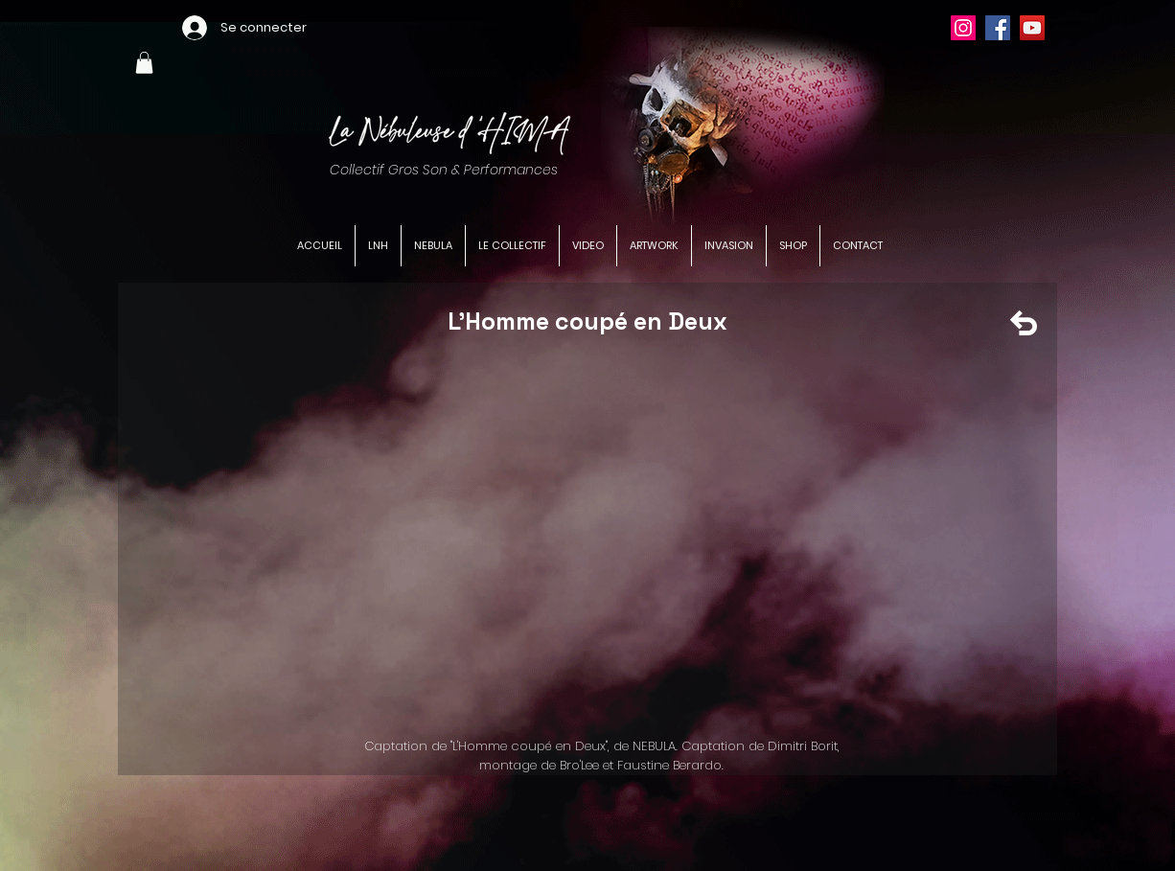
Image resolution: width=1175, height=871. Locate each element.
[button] (144, 63)
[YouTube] (1032, 27)
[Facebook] (997, 27)
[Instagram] (963, 27)
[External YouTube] (600, 538)
